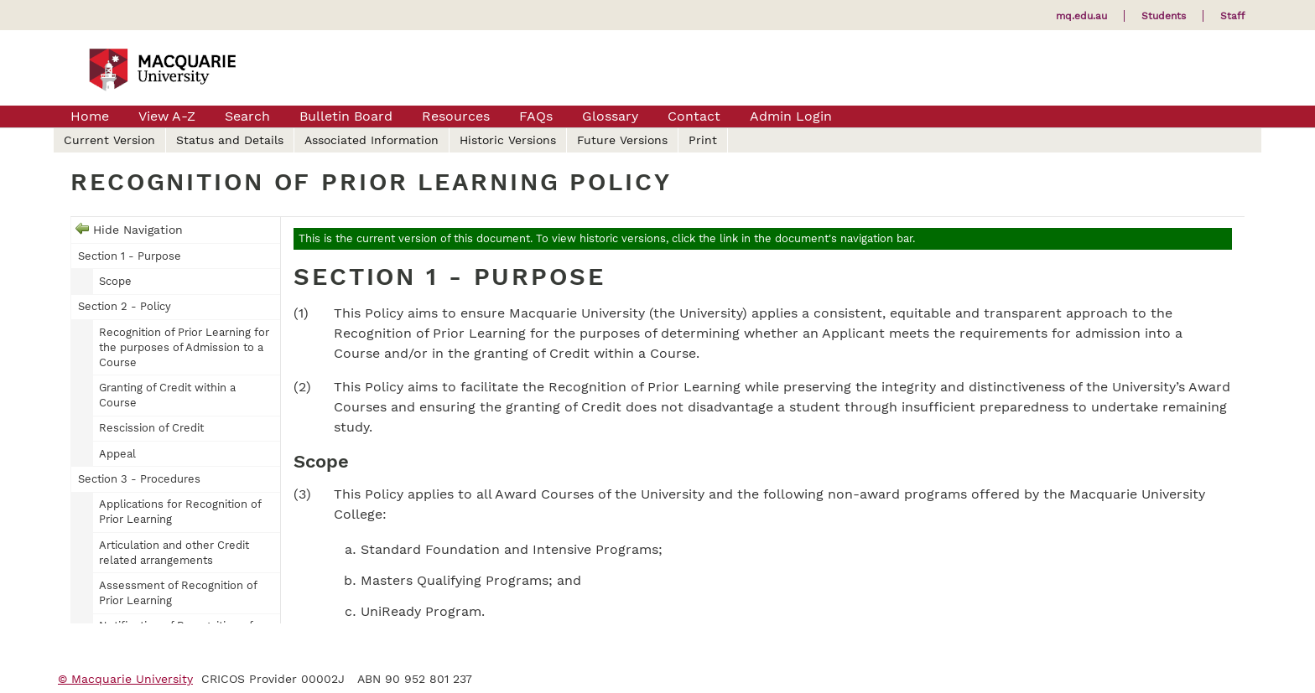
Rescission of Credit (151, 427)
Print (703, 140)
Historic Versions (508, 140)
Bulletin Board (345, 116)
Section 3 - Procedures (139, 479)
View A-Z (166, 116)
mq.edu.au (1081, 16)
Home (89, 116)
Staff (1232, 16)
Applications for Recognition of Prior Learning (180, 511)
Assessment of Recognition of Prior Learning (178, 593)
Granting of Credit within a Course (167, 395)
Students (1163, 16)
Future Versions (622, 140)
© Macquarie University (125, 678)
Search (247, 116)
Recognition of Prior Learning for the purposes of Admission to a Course (184, 347)
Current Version (109, 140)
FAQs (536, 116)
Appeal (117, 453)
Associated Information (371, 140)
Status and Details (229, 140)
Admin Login (791, 116)
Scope (115, 281)
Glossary (610, 116)
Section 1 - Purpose (129, 256)
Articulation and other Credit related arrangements (174, 552)
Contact (694, 116)
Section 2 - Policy (124, 306)
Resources (456, 116)
